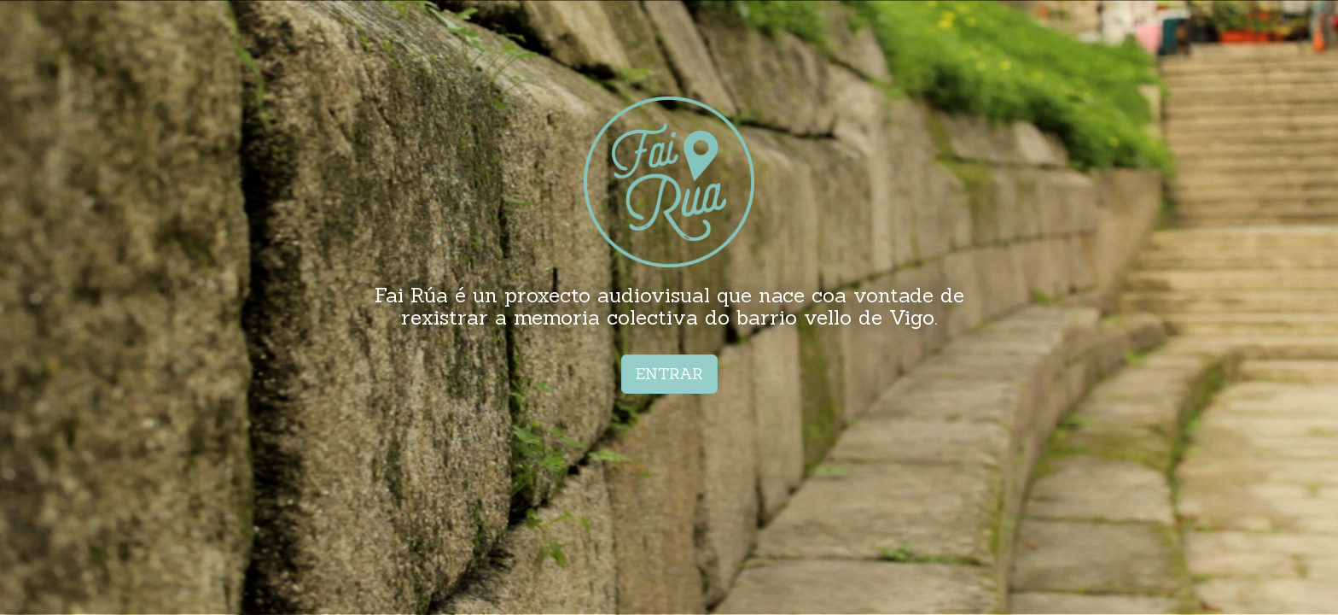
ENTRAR (669, 374)
